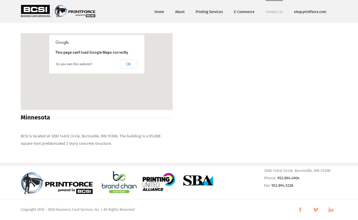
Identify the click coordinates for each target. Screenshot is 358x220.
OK (128, 64)
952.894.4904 (288, 178)
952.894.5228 (282, 185)
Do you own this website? (74, 64)
